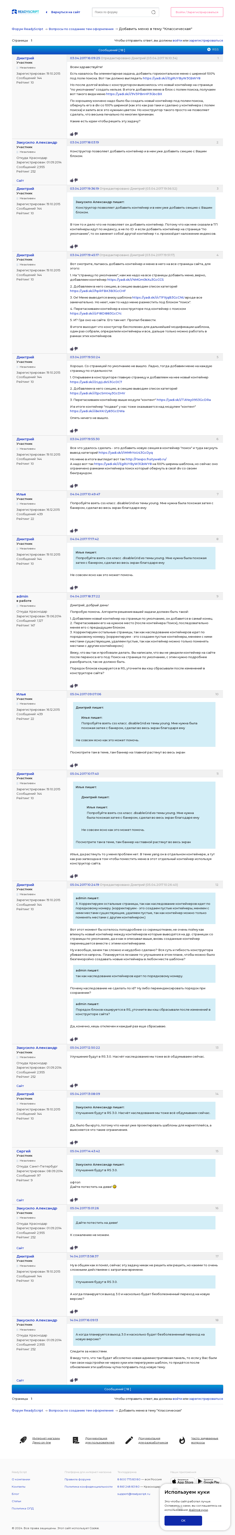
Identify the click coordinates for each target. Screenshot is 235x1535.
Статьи (16, 1501)
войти (177, 40)
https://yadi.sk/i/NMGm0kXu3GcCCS (135, 279)
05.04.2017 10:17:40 (84, 773)
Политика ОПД (23, 1508)
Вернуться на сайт (65, 12)
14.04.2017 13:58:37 (84, 1256)
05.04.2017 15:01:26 (84, 1208)
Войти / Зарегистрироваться (197, 12)
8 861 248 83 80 (129, 1486)
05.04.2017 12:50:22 (85, 1047)
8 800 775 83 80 (129, 1479)
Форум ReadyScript (27, 29)
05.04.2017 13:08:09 (85, 1094)
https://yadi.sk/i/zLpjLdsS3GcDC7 (96, 382)
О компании (21, 1479)
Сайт (20, 180)
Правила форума (77, 1479)
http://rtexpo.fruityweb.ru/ (146, 459)
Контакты (18, 1486)
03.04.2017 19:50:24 (85, 357)
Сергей (23, 1151)
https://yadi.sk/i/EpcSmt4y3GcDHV (97, 393)
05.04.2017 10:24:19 (84, 884)
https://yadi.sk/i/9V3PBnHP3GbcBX (134, 94)
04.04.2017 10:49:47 (85, 494)
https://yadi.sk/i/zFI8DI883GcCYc (96, 313)
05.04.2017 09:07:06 (85, 694)
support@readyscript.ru (134, 1494)
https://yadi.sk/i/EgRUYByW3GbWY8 (171, 78)
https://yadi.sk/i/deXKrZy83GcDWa (97, 411)
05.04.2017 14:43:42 (85, 1151)
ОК (183, 1520)
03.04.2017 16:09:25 (85, 58)
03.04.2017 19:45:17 (84, 255)
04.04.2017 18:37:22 (85, 596)
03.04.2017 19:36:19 (84, 188)
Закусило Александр (36, 142)
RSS (215, 49)
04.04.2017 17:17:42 (84, 539)
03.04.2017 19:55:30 (85, 439)
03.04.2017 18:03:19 (84, 142)
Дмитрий (25, 58)
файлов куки (198, 1510)
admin (22, 596)
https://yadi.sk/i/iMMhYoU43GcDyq (126, 452)
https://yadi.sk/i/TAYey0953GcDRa (184, 400)
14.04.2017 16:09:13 (84, 1320)
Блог (15, 1494)
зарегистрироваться (206, 40)
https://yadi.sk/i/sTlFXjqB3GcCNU (158, 297)
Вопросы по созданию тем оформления (81, 29)
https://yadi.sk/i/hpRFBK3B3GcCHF (98, 291)
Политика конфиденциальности (89, 1486)
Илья (21, 494)
